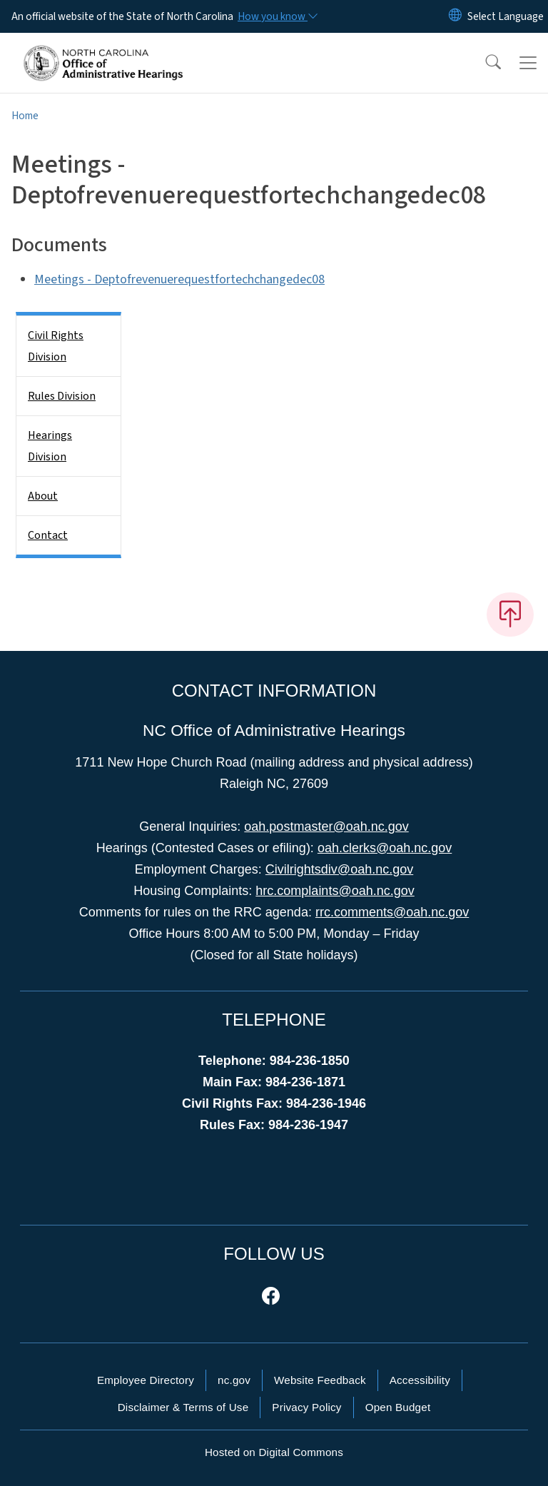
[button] (484, 63)
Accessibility (420, 1380)
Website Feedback (320, 1380)
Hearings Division (50, 446)
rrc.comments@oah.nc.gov (392, 912)
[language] (505, 16)
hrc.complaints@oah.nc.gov (334, 891)
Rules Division (62, 396)
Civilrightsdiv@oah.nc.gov (339, 869)
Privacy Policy (306, 1407)
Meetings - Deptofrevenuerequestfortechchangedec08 (179, 279)
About (43, 496)
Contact (48, 535)
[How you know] (276, 16)
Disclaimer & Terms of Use (183, 1407)
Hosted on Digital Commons (274, 1452)
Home (25, 115)
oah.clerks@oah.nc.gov (385, 848)
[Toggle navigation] (528, 63)
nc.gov (234, 1380)
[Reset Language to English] (455, 16)
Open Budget (398, 1407)
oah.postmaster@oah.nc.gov (326, 826)
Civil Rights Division (55, 346)
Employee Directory (145, 1380)
